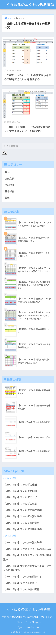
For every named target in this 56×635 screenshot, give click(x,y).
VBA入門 (9, 178)
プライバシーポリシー (27, 627)
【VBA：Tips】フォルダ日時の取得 (22, 529)
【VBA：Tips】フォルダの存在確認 (22, 510)
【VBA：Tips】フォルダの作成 (20, 484)
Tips (7, 172)
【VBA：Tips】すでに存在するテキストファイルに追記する (27, 568)
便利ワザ (9, 185)
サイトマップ (20, 622)
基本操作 (9, 191)
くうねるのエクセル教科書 (28, 4)
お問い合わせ (36, 622)
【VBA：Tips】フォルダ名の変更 (21, 523)
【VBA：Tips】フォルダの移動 (20, 503)
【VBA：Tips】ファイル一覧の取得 (22, 542)
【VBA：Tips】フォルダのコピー (21, 497)
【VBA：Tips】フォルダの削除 (20, 491)
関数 (7, 198)
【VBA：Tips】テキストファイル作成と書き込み (27, 557)
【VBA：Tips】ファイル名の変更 (21, 589)
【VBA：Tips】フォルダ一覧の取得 (22, 516)
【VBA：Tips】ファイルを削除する (22, 576)
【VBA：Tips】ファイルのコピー (21, 583)
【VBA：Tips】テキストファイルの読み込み (27, 549)
